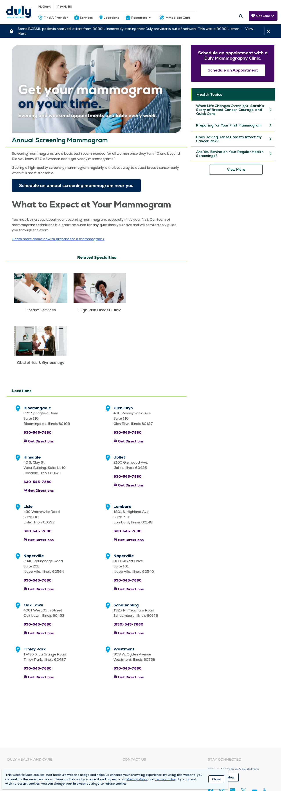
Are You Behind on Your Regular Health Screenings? (230, 154)
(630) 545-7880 (128, 624)
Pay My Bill (65, 7)
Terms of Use (165, 779)
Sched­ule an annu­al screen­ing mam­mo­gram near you (76, 185)
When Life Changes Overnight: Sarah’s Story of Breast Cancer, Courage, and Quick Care (230, 110)
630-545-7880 (37, 432)
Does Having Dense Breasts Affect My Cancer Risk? (229, 139)
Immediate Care (177, 18)
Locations (111, 18)
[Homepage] (18, 12)
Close (216, 779)
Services (86, 18)
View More (236, 169)
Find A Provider (56, 18)
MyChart (44, 7)
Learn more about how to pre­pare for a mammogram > (58, 239)
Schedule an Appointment (233, 70)
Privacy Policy (137, 779)
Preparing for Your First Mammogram (228, 125)
